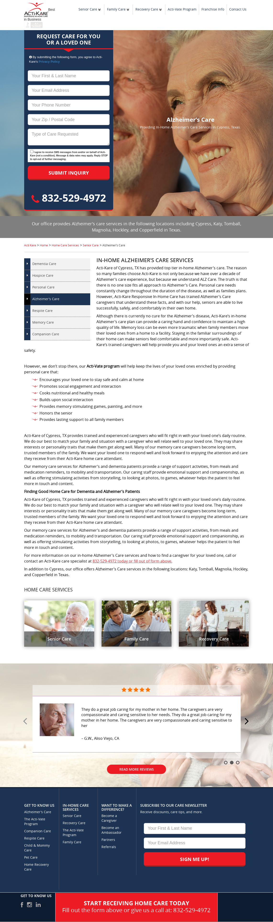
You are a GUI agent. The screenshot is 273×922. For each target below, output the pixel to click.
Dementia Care (44, 264)
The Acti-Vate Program (34, 821)
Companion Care (45, 334)
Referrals (108, 847)
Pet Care (31, 858)
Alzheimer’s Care (45, 299)
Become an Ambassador (111, 830)
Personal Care (43, 287)
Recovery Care (146, 9)
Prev (25, 721)
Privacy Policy (49, 61)
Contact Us (237, 9)
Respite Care (42, 311)
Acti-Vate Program (182, 9)
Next (247, 721)
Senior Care (87, 9)
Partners (108, 840)
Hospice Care (42, 276)
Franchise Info (212, 9)
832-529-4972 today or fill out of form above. (132, 561)
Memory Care (43, 322)
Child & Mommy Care (37, 848)
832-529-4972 (68, 197)
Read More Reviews (136, 769)
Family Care (116, 9)
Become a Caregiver (109, 818)
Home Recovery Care (36, 867)
